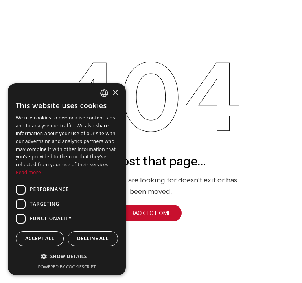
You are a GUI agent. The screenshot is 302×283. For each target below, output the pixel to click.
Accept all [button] (39, 238)
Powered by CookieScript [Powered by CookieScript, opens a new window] (67, 267)
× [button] (115, 93)
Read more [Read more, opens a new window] (28, 172)
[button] (67, 256)
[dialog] (67, 179)
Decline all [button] (93, 238)
